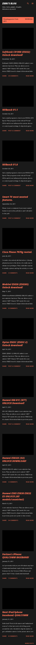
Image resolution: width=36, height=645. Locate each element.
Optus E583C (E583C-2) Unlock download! (15, 344)
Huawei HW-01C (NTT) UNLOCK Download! (14, 401)
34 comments (13, 76)
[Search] (28, 3)
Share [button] (4, 76)
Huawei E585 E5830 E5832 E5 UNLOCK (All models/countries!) (16, 496)
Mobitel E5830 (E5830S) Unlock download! (15, 286)
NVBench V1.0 (10, 164)
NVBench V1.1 (10, 109)
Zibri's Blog (9, 3)
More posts (29, 643)
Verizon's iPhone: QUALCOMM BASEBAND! (15, 556)
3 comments (12, 273)
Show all (29, 19)
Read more (30, 76)
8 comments (12, 636)
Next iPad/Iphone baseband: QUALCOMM (15, 614)
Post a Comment (14, 131)
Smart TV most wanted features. (15, 198)
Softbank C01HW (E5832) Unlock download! (16, 53)
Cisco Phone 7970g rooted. (17, 252)
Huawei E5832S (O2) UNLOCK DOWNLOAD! (14, 459)
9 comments (12, 308)
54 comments (13, 520)
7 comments (12, 578)
